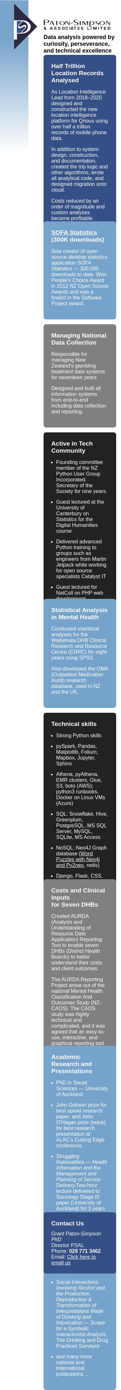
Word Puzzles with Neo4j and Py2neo (78, 859)
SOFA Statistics (74, 232)
